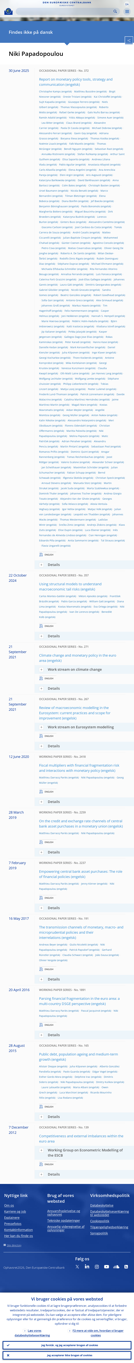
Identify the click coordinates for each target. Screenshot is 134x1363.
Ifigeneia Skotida (72, 477)
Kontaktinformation (18, 1230)
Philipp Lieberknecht (75, 383)
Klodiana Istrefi (105, 326)
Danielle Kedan (48, 347)
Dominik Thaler (48, 493)
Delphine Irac (82, 1076)
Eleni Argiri (66, 175)
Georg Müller (70, 415)
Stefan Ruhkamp (87, 154)
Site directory (14, 1245)
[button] (126, 4)
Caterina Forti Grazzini (52, 279)
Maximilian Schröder (85, 467)
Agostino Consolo (103, 243)
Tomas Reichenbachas (80, 457)
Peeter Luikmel (96, 389)
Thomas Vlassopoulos (73, 107)
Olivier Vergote (47, 960)
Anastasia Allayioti (98, 164)
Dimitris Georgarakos (97, 284)
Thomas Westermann (72, 519)
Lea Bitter (47, 122)
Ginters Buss (67, 222)
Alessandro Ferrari (50, 133)
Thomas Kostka (99, 138)
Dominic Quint (79, 451)
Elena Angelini (77, 169)
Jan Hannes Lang (101, 373)
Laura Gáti (66, 284)
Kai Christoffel (102, 96)
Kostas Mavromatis (69, 606)
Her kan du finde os (18, 1236)
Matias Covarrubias (79, 248)
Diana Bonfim (69, 201)
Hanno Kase (100, 342)
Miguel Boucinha (85, 211)
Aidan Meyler (74, 410)
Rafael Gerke (66, 112)
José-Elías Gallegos (89, 279)
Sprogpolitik (99, 1233)
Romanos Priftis (48, 451)
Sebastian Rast (103, 149)
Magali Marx (79, 404)
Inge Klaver (98, 352)
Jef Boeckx (97, 201)
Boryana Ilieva (69, 138)
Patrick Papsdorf (78, 949)
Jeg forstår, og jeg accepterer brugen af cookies (69, 1345)
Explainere (12, 1217)
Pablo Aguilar (67, 164)
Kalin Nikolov (46, 420)
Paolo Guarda (71, 1071)
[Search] (65, 11)
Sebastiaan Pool (100, 446)
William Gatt (96, 601)
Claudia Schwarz (72, 955)
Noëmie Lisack (47, 143)
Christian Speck (105, 477)
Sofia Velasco (69, 504)
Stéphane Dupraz (68, 263)
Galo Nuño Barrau (98, 112)
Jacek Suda (67, 488)
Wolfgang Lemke (84, 378)
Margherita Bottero (50, 211)
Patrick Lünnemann (91, 394)
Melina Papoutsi (78, 436)
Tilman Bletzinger (75, 196)
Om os (9, 1205)
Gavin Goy (80, 133)
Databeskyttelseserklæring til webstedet (109, 1213)
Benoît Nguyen (72, 149)
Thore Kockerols (82, 357)
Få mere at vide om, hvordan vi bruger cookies (98, 1333)
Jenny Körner (88, 883)
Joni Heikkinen (69, 316)
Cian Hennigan (97, 535)
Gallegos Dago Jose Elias (78, 336)
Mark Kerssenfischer (82, 347)
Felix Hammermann (76, 310)
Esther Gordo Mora (50, 1076)
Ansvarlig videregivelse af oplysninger (65, 1228)
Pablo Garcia (68, 601)
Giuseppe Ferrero (78, 102)
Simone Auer (104, 117)
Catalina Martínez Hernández (81, 399)
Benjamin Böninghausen (53, 206)
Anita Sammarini (77, 540)
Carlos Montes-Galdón (52, 596)
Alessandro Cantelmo (101, 222)
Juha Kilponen (70, 352)
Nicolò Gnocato (80, 289)
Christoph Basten (98, 185)
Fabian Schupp (76, 472)
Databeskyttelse (101, 1205)
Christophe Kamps (50, 91)
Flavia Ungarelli (50, 545)
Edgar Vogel (99, 1071)
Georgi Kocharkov (49, 357)
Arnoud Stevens (51, 483)
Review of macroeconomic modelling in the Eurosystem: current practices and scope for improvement (74, 712)
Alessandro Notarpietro (81, 420)
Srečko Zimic (66, 524)
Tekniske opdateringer (63, 1220)
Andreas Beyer (47, 944)
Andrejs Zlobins (96, 524)
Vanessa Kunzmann (72, 368)
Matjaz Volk (94, 509)
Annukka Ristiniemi (53, 154)
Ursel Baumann (48, 190)
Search (115, 11)
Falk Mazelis (76, 143)
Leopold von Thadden (86, 514)
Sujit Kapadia (47, 102)
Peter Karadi (72, 342)
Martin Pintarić (69, 446)
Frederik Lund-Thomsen (53, 394)
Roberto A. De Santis (72, 253)
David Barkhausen (88, 180)
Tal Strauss (107, 540)
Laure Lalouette (51, 1087)
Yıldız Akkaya (76, 117)
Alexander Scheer (102, 462)
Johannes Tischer (80, 493)
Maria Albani (80, 1087)
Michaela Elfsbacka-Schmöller (59, 269)
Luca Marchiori (68, 1092)
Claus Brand (73, 122)
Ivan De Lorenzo (78, 611)
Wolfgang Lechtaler (50, 378)
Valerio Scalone (70, 462)
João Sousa (101, 955)
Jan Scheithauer (51, 467)
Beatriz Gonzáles (70, 295)
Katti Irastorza (75, 326)
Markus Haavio (81, 305)
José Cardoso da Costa (88, 227)
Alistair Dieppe (47, 1066)
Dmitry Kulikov (104, 1082)
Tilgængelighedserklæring (109, 1227)
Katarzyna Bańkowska (51, 180)
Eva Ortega (100, 606)
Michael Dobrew (101, 128)
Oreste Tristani (71, 96)
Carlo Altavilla (47, 169)
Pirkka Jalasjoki (76, 331)
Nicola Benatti (79, 190)
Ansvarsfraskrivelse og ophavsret (63, 1212)
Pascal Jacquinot (90, 1010)
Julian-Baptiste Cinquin (76, 237)
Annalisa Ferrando (72, 274)
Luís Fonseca (103, 274)
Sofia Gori (47, 300)
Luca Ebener (92, 530)
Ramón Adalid (47, 117)
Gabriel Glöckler (48, 289)
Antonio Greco (74, 300)
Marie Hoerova (50, 321)
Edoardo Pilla (46, 540)
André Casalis (81, 232)
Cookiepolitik (99, 1221)
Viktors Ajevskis (87, 596)
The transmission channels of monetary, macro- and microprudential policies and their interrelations (81, 932)
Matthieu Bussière (85, 91)
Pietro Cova (48, 248)
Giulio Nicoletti (78, 944)
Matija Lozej (68, 389)
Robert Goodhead (104, 295)
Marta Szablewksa (97, 488)
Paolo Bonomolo (90, 206)
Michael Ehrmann (101, 263)
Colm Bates (68, 185)
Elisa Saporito (70, 159)
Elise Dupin (65, 530)
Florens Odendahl (75, 425)
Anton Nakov (98, 415)
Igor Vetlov (68, 509)
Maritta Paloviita (75, 430)
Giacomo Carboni (52, 227)
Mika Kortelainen (76, 363)
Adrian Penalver (71, 441)
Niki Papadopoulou (92, 777)
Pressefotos (12, 1224)
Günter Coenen (70, 243)
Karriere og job (15, 1211)
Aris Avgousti (93, 175)
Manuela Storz (81, 483)
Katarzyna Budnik (73, 216)
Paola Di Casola (70, 128)
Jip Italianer (48, 331)
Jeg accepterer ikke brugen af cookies (69, 1355)
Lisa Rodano (65, 1097)
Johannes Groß (50, 305)
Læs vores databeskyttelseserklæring (32, 1333)
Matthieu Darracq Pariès (53, 777)
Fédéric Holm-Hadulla (84, 321)
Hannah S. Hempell (102, 316)
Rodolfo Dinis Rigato (71, 258)
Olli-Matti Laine (69, 373)
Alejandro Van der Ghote (74, 498)
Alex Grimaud (104, 300)
